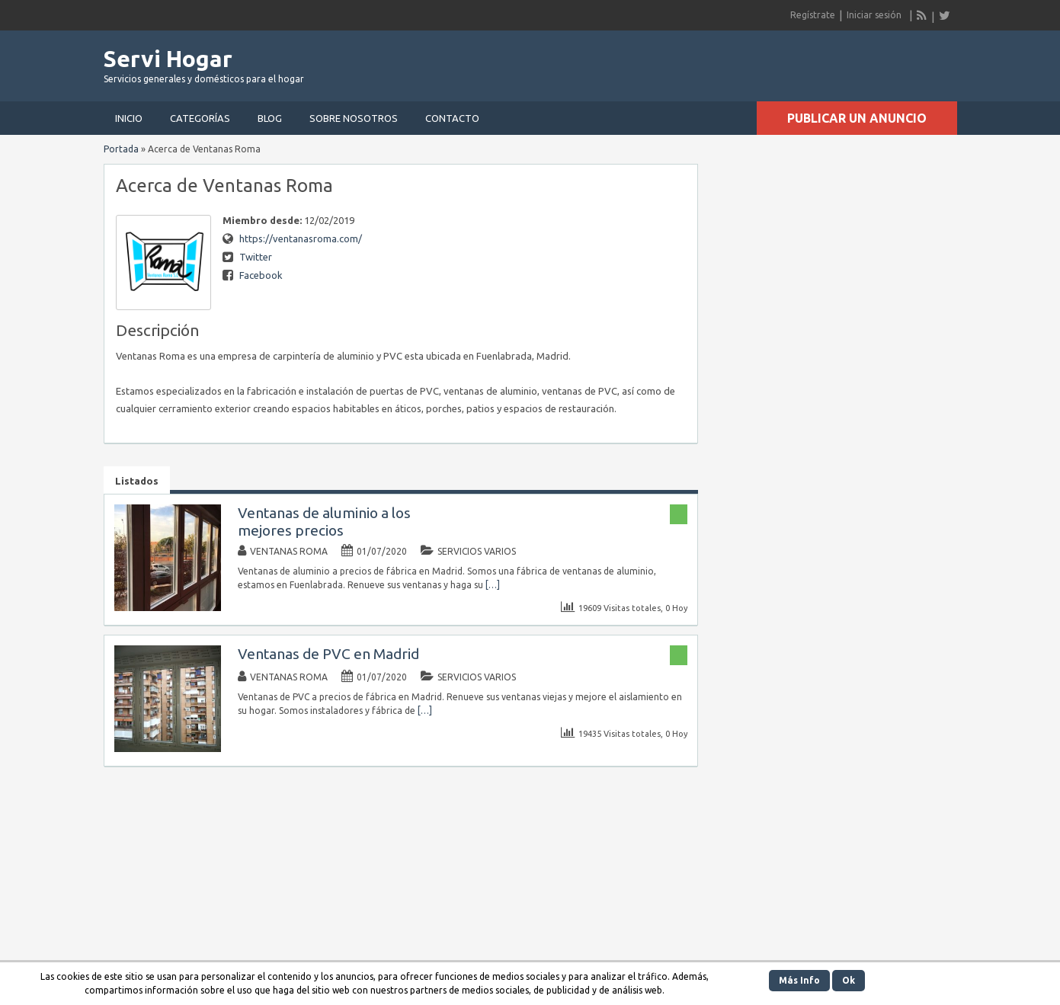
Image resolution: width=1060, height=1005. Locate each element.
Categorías (200, 118)
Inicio (129, 118)
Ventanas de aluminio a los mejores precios (324, 521)
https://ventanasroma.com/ (300, 238)
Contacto (452, 118)
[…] (492, 585)
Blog (270, 118)
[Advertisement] (778, 61)
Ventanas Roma (289, 551)
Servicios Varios (476, 551)
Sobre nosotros (353, 118)
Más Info (799, 980)
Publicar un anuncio (857, 118)
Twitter (255, 256)
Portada (121, 149)
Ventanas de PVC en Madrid (328, 653)
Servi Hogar (168, 59)
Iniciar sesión (874, 15)
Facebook (261, 275)
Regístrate (812, 15)
